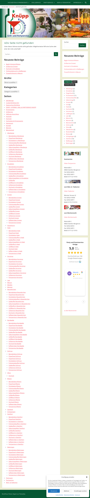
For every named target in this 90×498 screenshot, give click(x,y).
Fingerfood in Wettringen (16, 452)
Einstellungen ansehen (80, 491)
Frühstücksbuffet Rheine (16, 388)
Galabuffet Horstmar (15, 268)
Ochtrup (9, 351)
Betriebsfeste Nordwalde (16, 323)
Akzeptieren (54, 491)
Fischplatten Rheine (15, 386)
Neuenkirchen (11, 289)
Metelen (9, 285)
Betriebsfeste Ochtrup (15, 354)
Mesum (9, 283)
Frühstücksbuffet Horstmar (17, 266)
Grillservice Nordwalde (16, 341)
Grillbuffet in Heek (14, 244)
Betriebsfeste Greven (15, 198)
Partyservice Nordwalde (16, 348)
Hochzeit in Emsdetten (13, 69)
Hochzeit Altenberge (15, 156)
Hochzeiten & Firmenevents (18, 2)
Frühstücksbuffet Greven (16, 204)
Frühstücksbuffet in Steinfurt (17, 424)
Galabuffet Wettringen (15, 459)
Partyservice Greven (15, 223)
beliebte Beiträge (69, 84)
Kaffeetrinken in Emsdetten (17, 189)
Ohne (9, 373)
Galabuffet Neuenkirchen (16, 301)
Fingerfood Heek (14, 233)
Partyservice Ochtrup (15, 370)
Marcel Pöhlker (76, 272)
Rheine (9, 379)
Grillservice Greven (12, 66)
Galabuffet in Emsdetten (16, 176)
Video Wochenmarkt (70, 217)
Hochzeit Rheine (14, 402)
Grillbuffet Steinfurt (15, 431)
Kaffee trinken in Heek (15, 251)
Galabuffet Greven (14, 207)
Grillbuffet (12, 180)
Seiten (74, 81)
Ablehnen (66, 491)
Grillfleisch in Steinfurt (15, 433)
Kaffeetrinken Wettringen (16, 473)
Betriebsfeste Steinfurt (15, 417)
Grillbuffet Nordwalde (15, 337)
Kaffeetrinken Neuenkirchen (17, 315)
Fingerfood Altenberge (15, 138)
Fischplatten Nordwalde (16, 328)
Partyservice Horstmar (16, 277)
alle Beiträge (10, 100)
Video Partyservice (70, 163)
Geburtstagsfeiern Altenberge (18, 147)
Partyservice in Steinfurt (16, 444)
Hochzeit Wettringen (15, 470)
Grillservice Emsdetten (15, 185)
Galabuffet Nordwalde (15, 332)
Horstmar (10, 256)
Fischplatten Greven (15, 202)
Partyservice (49, 2)
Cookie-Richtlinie (59, 495)
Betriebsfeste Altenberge (16, 136)
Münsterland (10, 130)
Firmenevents (10, 110)
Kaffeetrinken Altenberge (16, 159)
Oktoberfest (69, 129)
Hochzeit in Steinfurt (15, 437)
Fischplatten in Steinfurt (16, 421)
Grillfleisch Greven (14, 213)
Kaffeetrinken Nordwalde (16, 346)
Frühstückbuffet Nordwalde (17, 330)
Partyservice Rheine (15, 407)
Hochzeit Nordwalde (15, 344)
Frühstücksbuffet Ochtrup (17, 363)
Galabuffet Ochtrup (15, 365)
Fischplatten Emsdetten (16, 171)
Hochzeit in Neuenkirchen (16, 313)
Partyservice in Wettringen (17, 475)
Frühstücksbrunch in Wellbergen (16, 71)
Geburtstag (69, 100)
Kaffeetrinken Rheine (15, 404)
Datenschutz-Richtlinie (69, 495)
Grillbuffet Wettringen (15, 464)
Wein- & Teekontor (63, 2)
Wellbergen (69, 141)
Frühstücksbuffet (71, 98)
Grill (67, 104)
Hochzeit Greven (14, 218)
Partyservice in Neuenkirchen (18, 317)
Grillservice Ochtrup (15, 368)
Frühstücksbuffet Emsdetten (17, 174)
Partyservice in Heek (15, 253)
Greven (9, 195)
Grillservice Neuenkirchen (16, 310)
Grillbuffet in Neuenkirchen (17, 306)
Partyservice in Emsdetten (17, 192)
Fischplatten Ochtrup (15, 361)
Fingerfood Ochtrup (15, 356)
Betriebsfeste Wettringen (16, 450)
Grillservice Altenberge (16, 154)
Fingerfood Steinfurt (15, 419)
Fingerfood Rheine (14, 384)
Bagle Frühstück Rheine (13, 64)
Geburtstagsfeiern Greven (17, 209)
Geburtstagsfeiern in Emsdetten (18, 178)
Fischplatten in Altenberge (17, 140)
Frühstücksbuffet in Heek (16, 237)
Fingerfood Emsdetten (15, 169)
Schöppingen (11, 412)
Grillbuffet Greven (14, 211)
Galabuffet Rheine (14, 391)
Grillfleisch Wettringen (15, 466)
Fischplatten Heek (14, 235)
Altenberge (10, 133)
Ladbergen (69, 114)
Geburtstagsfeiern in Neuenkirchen (19, 304)
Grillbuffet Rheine (14, 395)
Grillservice (36, 2)
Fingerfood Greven (14, 200)
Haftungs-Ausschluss (12, 114)
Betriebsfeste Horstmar (16, 259)
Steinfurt (10, 414)
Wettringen (10, 447)
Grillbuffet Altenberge (15, 150)
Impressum (77, 495)
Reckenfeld (69, 132)
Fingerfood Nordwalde (15, 325)
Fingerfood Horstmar (15, 261)
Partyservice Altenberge (16, 161)
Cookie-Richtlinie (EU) (12, 103)
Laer (8, 280)
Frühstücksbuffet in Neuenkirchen (19, 299)
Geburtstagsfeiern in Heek (17, 242)
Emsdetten (10, 164)
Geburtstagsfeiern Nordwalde (18, 334)
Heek (8, 228)
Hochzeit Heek (13, 249)
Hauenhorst (11, 225)
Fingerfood (69, 93)
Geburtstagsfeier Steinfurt (17, 428)
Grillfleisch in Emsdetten (16, 183)
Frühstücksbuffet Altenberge (17, 143)
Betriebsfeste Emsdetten (16, 167)
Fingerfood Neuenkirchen (16, 295)
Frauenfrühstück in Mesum (14, 73)
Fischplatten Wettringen (16, 455)
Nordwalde (10, 320)
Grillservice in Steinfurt (16, 435)
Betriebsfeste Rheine (15, 382)
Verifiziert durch (73, 262)
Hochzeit (8, 116)
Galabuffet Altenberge (15, 145)
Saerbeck (10, 409)
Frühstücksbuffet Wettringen (17, 457)
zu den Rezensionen (70, 310)
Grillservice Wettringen (16, 468)
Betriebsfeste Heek (14, 231)
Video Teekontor (69, 191)
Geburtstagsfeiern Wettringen (18, 461)
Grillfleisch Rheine (14, 397)
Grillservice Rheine (14, 400)
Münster (8, 128)
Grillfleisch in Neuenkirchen (17, 308)
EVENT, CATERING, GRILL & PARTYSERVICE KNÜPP (21, 107)
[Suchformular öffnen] (85, 2)
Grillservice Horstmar (15, 275)
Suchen (66, 42)
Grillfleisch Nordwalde (15, 339)
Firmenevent (70, 95)
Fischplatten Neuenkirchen (17, 297)
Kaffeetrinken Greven (15, 220)
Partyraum (9, 478)
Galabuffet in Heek (14, 240)
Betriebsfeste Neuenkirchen (17, 292)
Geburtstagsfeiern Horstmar (17, 273)
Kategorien (68, 81)
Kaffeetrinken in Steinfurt (16, 440)
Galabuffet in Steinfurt (15, 426)
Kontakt (8, 125)
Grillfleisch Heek (13, 247)
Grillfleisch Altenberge (15, 152)
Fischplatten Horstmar (15, 264)
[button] (87, 477)
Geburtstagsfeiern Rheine (16, 393)
